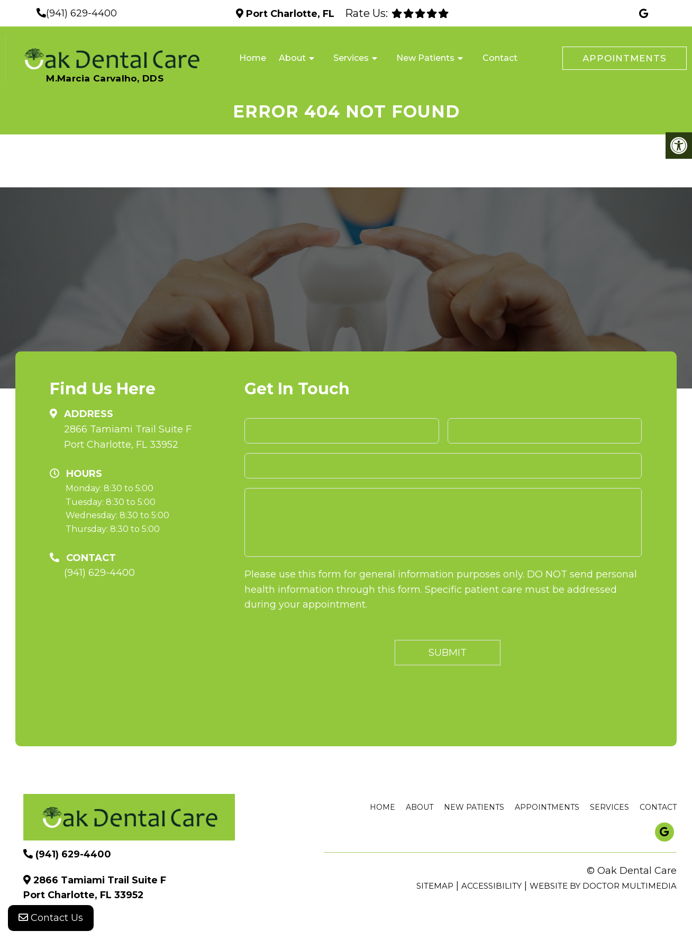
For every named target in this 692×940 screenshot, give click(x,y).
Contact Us (51, 919)
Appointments (624, 58)
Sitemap (434, 886)
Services (351, 58)
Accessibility (491, 886)
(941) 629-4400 (81, 13)
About (292, 58)
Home (252, 58)
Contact (499, 58)
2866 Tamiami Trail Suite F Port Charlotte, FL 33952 (128, 436)
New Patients (425, 58)
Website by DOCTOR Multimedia (603, 886)
